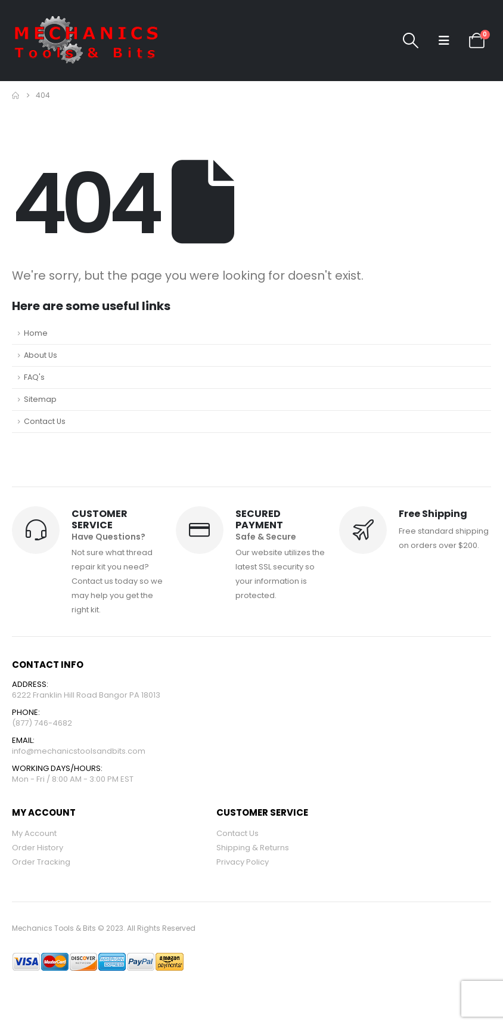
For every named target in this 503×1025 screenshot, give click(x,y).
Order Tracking (41, 862)
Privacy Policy (242, 862)
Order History (37, 847)
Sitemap (40, 399)
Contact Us (45, 421)
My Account (34, 833)
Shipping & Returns (252, 847)
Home (36, 333)
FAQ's (34, 377)
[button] (411, 40)
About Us (40, 355)
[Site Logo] (86, 40)
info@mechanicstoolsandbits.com (78, 751)
